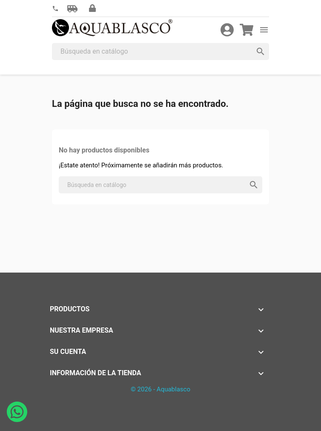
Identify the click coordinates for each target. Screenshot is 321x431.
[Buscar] (160, 51)
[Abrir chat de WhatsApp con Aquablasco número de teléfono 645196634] (17, 420)
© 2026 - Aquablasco (160, 389)
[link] (55, 9)
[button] (72, 8)
